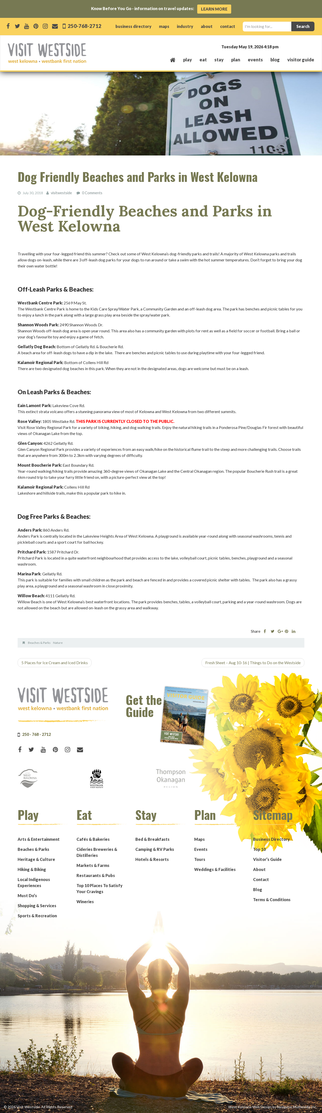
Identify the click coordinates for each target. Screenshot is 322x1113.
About (259, 869)
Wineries (85, 901)
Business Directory (271, 839)
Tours (199, 859)
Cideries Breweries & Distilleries (96, 852)
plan (235, 59)
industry (185, 26)
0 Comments (92, 193)
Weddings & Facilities (215, 869)
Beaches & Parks (39, 642)
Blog (275, 59)
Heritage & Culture (36, 859)
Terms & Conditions (272, 899)
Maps (199, 839)
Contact (261, 879)
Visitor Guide (300, 59)
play (187, 59)
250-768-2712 (84, 26)
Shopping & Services (37, 905)
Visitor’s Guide (267, 859)
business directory (133, 26)
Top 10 (259, 849)
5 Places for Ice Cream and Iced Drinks (54, 662)
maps (164, 26)
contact (227, 26)
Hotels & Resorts (152, 859)
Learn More (214, 9)
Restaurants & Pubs (95, 875)
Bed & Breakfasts (152, 839)
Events (201, 849)
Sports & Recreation (37, 915)
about (207, 26)
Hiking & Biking (32, 869)
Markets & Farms (92, 865)
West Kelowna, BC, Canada (283, 46)
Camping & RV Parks (154, 849)
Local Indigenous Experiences (34, 882)
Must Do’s (27, 895)
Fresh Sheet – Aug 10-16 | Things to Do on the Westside (253, 662)
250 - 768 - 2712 (36, 734)
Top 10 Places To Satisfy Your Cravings (99, 888)
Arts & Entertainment (39, 839)
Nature (58, 642)
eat (203, 59)
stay (219, 59)
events (255, 59)
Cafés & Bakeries (93, 839)
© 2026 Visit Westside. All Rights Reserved (38, 1106)
